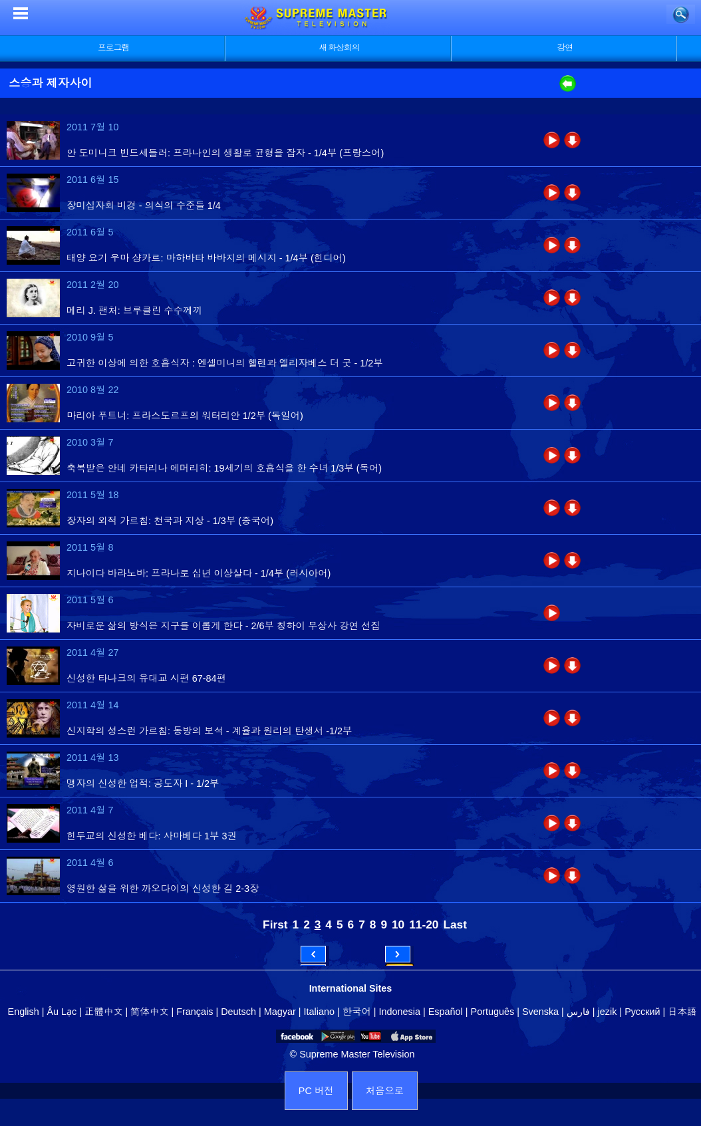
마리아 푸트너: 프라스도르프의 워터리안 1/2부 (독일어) (185, 415)
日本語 (682, 1011)
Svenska (540, 1011)
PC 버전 (316, 1090)
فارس (578, 1011)
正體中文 (103, 1011)
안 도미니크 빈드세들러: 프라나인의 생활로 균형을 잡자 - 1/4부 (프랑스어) (225, 153)
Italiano (319, 1011)
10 (398, 924)
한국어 (357, 1011)
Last (455, 924)
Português (493, 1011)
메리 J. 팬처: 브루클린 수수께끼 (134, 310)
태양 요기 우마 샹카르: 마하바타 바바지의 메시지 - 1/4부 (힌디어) (206, 258)
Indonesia (399, 1011)
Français (194, 1011)
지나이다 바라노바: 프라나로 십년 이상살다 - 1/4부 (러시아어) (199, 573)
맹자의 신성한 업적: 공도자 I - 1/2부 (143, 783)
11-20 (423, 924)
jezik (607, 1011)
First (275, 924)
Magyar (280, 1011)
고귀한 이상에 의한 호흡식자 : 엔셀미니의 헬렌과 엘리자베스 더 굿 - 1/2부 (225, 363)
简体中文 (149, 1011)
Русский (642, 1011)
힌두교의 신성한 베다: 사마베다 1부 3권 (152, 836)
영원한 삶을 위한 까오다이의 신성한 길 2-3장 (163, 888)
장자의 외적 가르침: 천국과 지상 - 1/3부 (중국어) (170, 520)
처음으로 (385, 1090)
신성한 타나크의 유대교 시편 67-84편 (146, 678)
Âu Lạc (61, 1011)
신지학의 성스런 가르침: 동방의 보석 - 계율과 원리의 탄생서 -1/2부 (209, 731)
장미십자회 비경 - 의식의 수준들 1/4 (144, 205)
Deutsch (238, 1011)
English (23, 1011)
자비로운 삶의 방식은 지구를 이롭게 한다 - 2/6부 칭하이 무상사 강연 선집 (223, 626)
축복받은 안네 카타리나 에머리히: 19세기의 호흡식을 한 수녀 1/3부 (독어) (224, 468)
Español (445, 1011)
